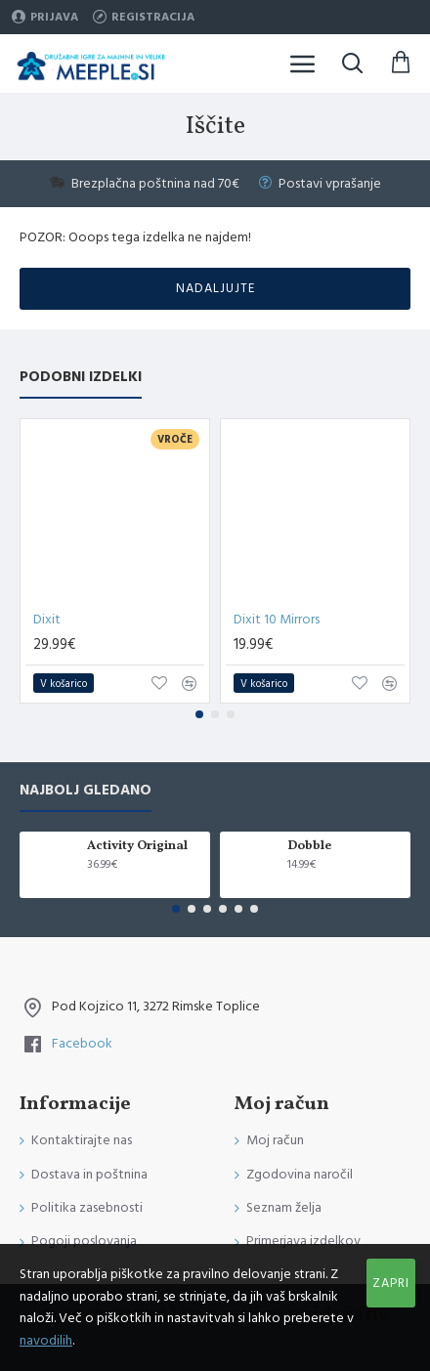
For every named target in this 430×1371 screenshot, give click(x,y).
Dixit (47, 619)
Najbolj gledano (85, 791)
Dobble (309, 846)
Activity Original (137, 846)
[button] (199, 714)
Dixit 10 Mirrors (277, 619)
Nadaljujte (215, 288)
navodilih (46, 1340)
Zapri (390, 1283)
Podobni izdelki (81, 377)
